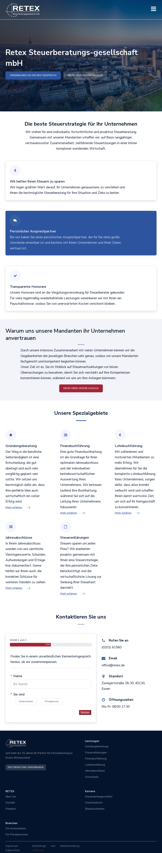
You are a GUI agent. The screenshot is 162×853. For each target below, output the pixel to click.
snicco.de (38, 850)
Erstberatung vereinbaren (26, 767)
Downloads (92, 777)
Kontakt (10, 802)
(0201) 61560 (111, 647)
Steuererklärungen (96, 752)
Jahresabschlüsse (95, 770)
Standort (10, 808)
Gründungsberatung (96, 746)
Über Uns (11, 796)
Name (17, 676)
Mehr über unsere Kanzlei (85, 75)
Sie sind (18, 694)
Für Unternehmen (15, 828)
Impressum (11, 846)
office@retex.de (113, 665)
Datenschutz (12, 850)
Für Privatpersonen (16, 834)
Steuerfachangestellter (99, 796)
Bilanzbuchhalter (95, 808)
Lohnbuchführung (95, 764)
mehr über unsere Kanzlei (81, 388)
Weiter (85, 712)
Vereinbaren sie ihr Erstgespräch (33, 75)
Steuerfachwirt (94, 802)
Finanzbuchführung (96, 758)
